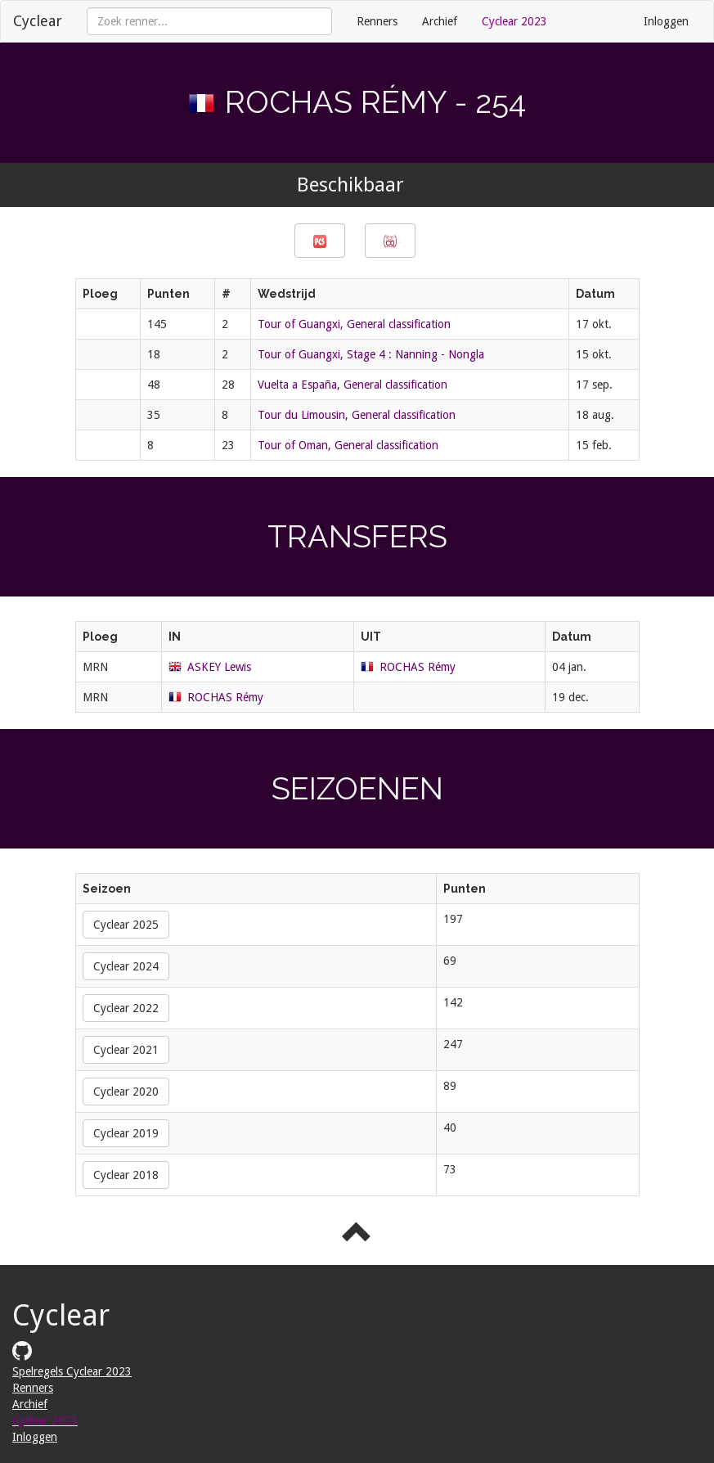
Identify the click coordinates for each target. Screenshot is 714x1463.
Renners (377, 21)
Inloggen (666, 21)
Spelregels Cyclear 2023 (72, 1371)
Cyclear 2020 (126, 1091)
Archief (439, 21)
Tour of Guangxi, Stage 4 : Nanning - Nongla (371, 354)
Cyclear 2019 (126, 1133)
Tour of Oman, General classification (348, 445)
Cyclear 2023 (514, 21)
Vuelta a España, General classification (352, 384)
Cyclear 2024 (126, 966)
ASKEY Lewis (219, 666)
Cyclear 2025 (126, 924)
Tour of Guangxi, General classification (354, 324)
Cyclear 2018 (126, 1175)
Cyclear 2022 (126, 1008)
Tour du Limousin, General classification (357, 414)
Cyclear (37, 20)
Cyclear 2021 (126, 1049)
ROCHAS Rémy (417, 666)
